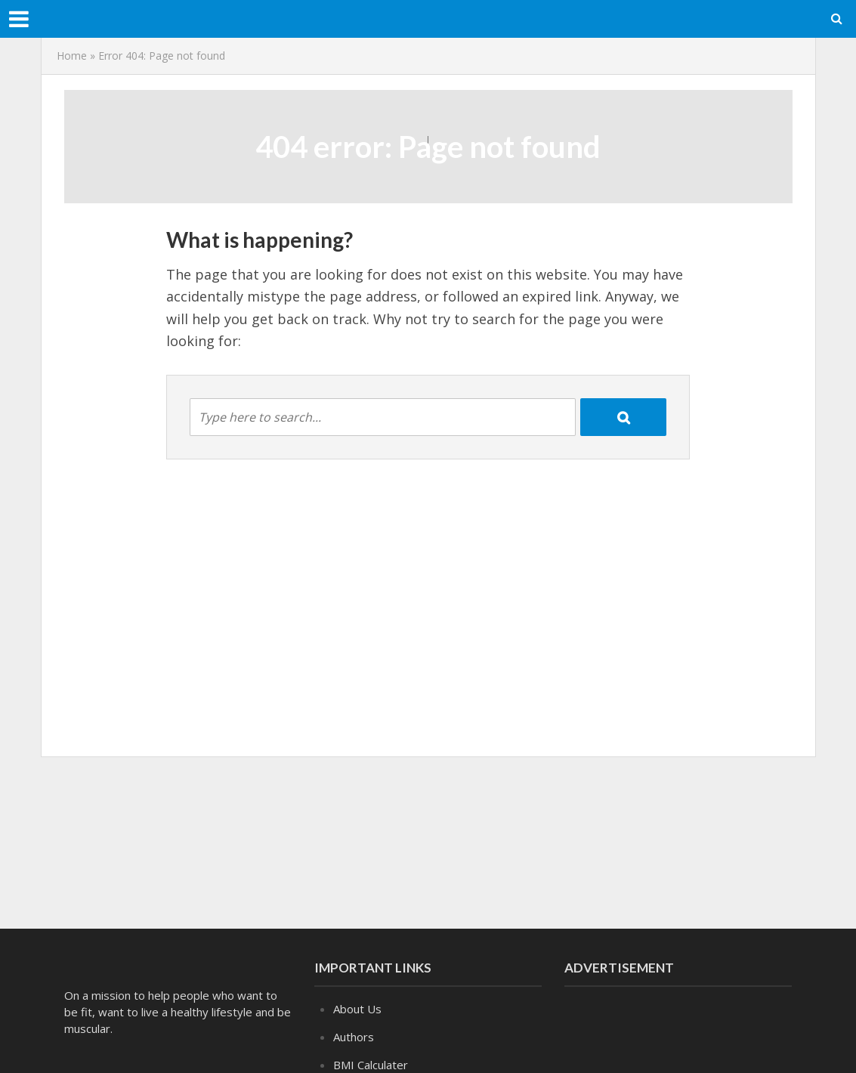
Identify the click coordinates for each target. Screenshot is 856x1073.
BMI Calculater (370, 1064)
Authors (353, 1036)
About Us (357, 1008)
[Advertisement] (428, 840)
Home (72, 55)
